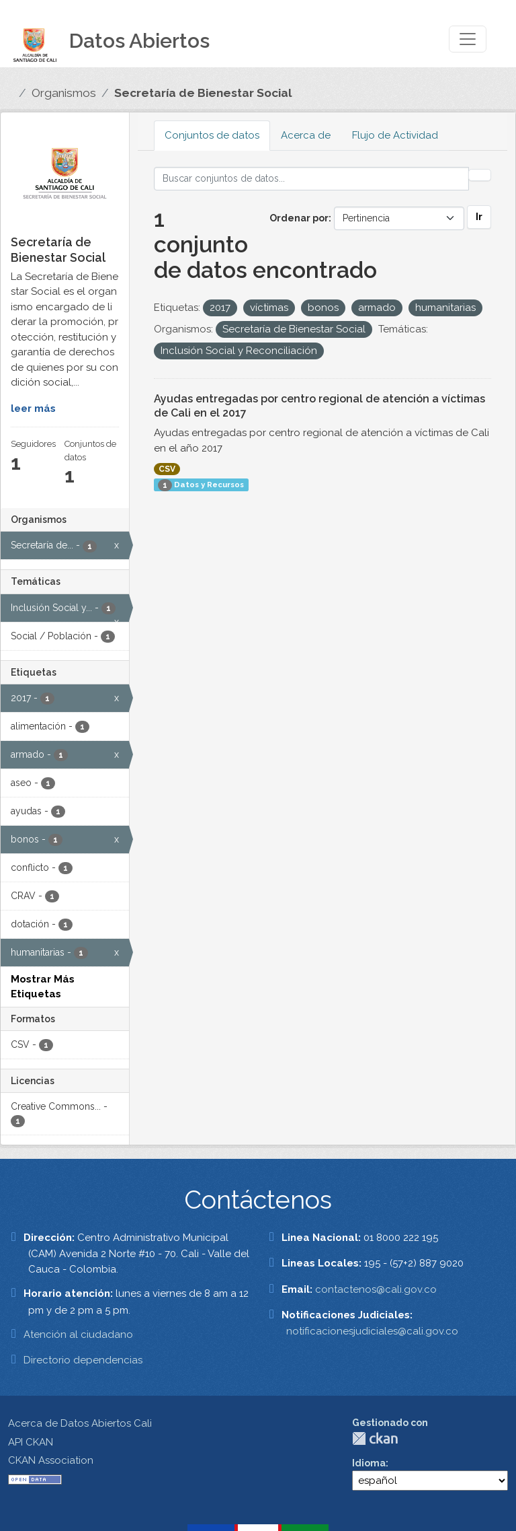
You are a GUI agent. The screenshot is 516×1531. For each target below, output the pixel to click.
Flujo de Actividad (395, 135)
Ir (479, 216)
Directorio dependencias (83, 1360)
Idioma (369, 1463)
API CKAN (30, 1442)
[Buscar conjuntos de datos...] (312, 178)
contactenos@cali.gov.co (376, 1289)
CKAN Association (50, 1460)
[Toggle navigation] (467, 39)
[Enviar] (479, 175)
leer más (33, 408)
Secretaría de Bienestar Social (203, 93)
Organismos (64, 93)
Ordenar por (299, 218)
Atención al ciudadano (78, 1334)
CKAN (375, 1438)
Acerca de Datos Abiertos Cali (80, 1423)
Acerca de (306, 135)
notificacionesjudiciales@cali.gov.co (372, 1331)
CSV (167, 469)
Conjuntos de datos (212, 135)
